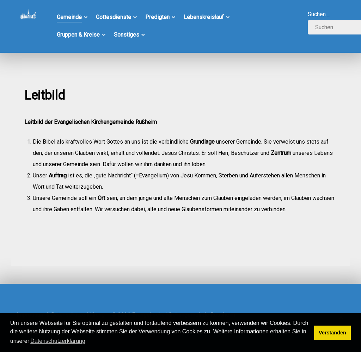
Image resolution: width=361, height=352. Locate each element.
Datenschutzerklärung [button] (57, 341)
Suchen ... (319, 14)
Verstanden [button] (332, 332)
